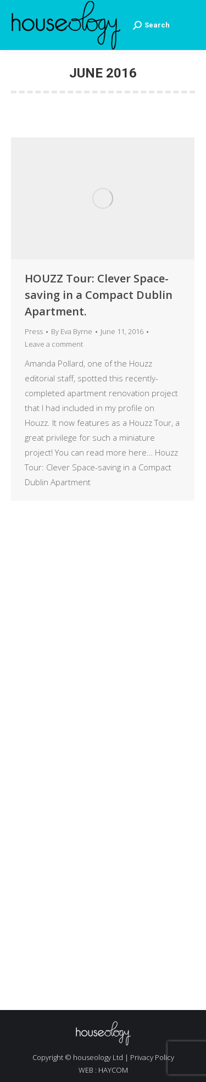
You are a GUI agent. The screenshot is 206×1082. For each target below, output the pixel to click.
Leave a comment (54, 344)
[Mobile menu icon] (188, 25)
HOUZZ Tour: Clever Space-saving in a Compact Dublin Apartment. (98, 295)
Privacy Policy (152, 1057)
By (71, 331)
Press (34, 331)
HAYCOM (113, 1070)
